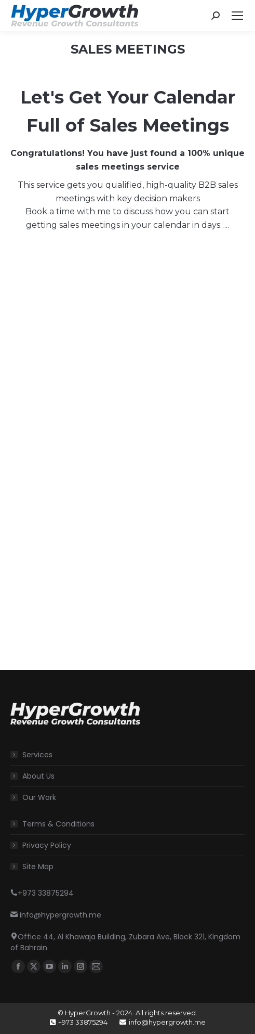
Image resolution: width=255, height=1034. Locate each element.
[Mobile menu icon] (237, 15)
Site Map (37, 866)
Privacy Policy (46, 845)
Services (37, 754)
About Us (38, 776)
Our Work (39, 797)
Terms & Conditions (58, 824)
